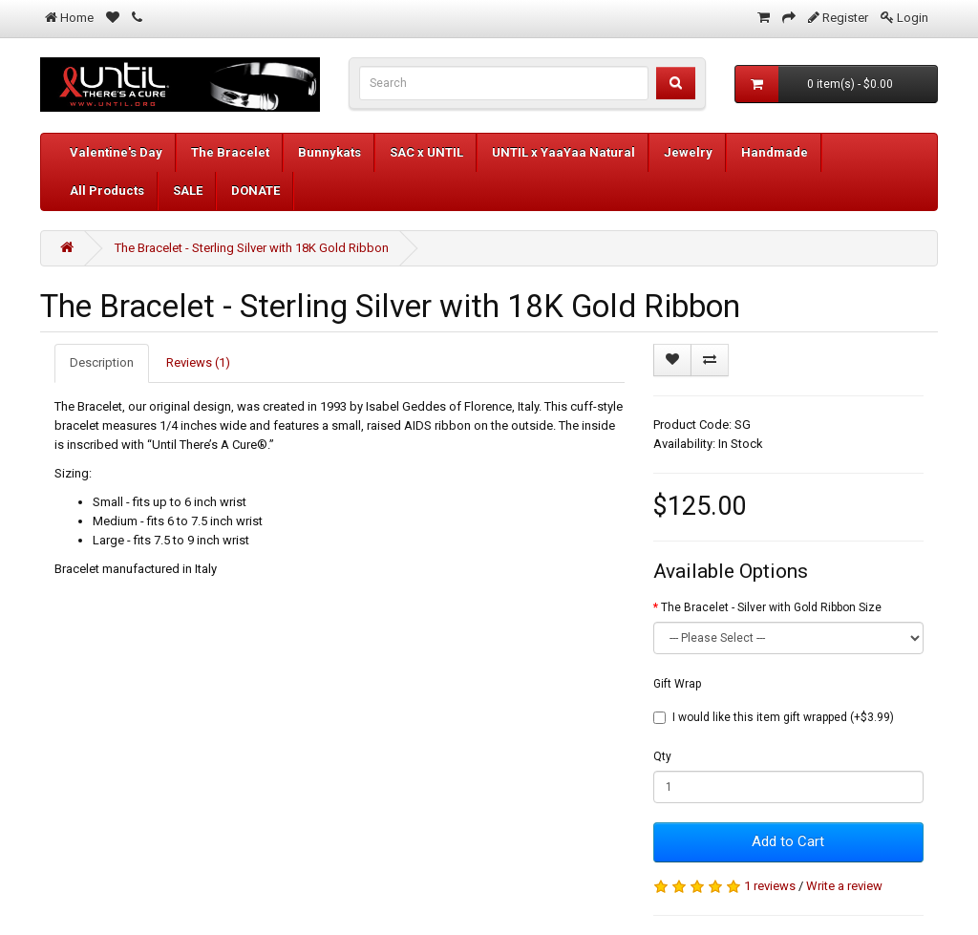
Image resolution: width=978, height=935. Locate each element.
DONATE (255, 190)
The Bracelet (230, 152)
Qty (662, 756)
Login (912, 18)
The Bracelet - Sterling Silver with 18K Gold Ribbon (252, 248)
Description (102, 362)
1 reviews (770, 886)
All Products (107, 190)
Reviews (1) (198, 362)
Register (845, 18)
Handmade (774, 152)
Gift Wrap (677, 684)
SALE (187, 190)
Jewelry (688, 152)
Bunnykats (329, 152)
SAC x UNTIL (426, 152)
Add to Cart (788, 841)
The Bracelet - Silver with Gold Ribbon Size (771, 607)
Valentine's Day (116, 152)
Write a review (844, 886)
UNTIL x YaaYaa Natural (563, 152)
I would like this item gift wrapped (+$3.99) (773, 717)
